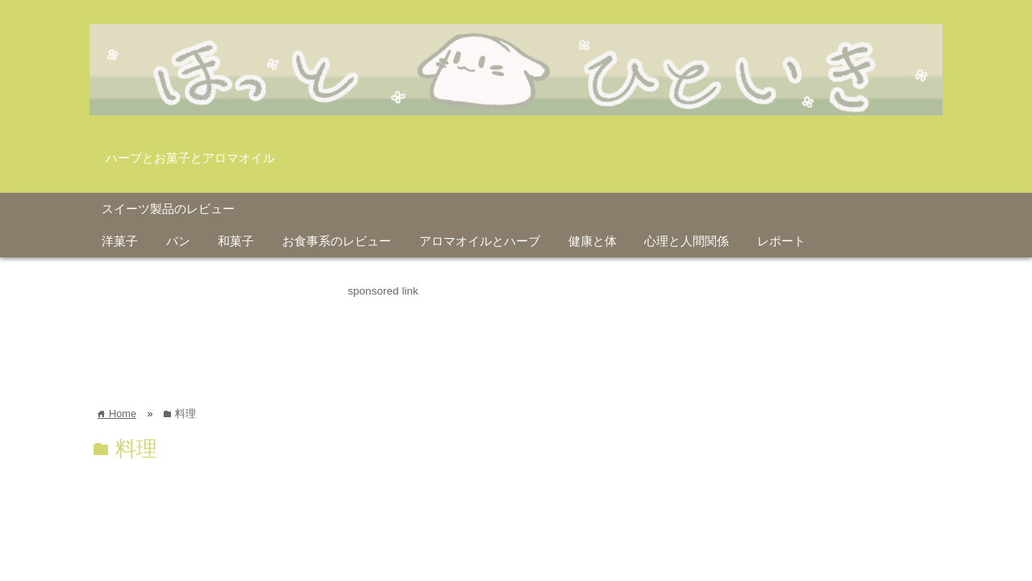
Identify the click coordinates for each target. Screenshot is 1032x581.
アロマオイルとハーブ (479, 241)
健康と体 (592, 241)
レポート (781, 241)
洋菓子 (120, 241)
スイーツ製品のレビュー (168, 208)
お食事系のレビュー (336, 241)
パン (178, 241)
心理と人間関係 (686, 241)
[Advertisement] (382, 336)
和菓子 (236, 241)
